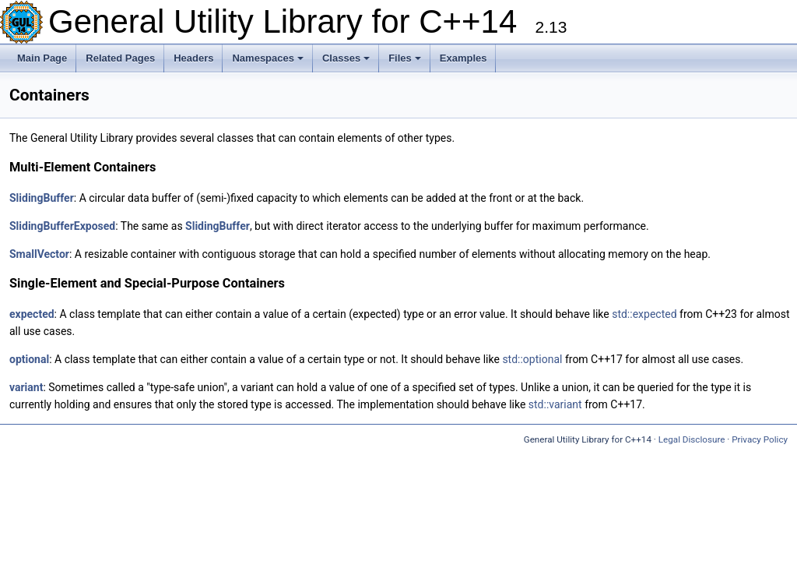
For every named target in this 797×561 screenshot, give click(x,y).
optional (29, 359)
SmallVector (39, 254)
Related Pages (120, 58)
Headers (193, 58)
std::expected (644, 314)
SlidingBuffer (41, 198)
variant (26, 387)
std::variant (555, 404)
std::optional (532, 359)
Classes (346, 58)
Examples (463, 58)
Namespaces (268, 58)
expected (31, 314)
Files (404, 58)
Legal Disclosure (691, 439)
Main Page (42, 58)
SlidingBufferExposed (62, 226)
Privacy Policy (760, 439)
